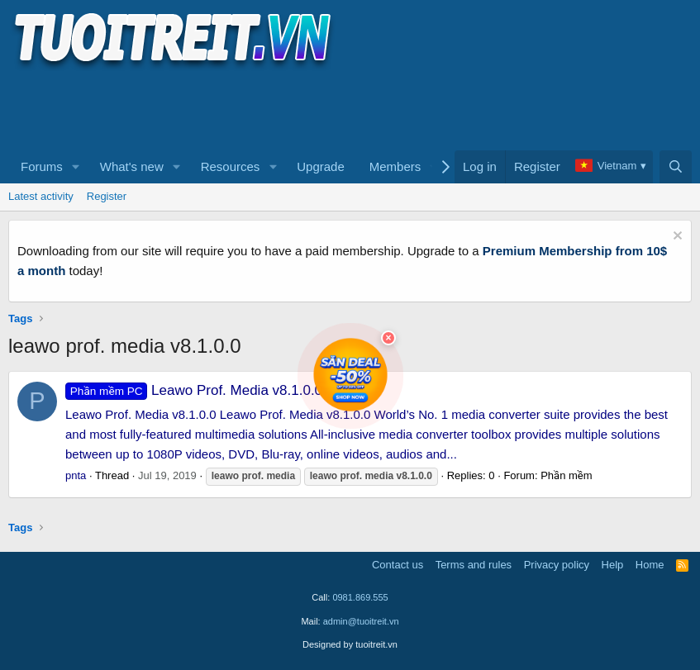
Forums (42, 166)
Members (395, 166)
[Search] (676, 166)
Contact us (397, 564)
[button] (76, 166)
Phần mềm (566, 475)
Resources (230, 166)
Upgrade (321, 166)
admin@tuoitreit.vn (361, 621)
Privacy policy (556, 564)
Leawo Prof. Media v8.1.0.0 (193, 390)
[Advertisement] (309, 108)
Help (613, 564)
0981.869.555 (360, 597)
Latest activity (41, 196)
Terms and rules (474, 564)
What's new (132, 166)
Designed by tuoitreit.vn (350, 644)
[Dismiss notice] (676, 237)
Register (106, 196)
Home (650, 564)
